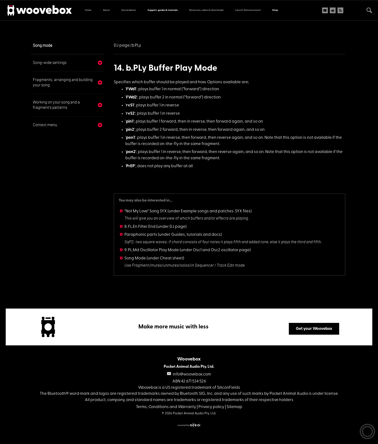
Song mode (42, 45)
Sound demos (128, 10)
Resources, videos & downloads (206, 10)
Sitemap (234, 407)
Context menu (45, 125)
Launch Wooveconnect (248, 10)
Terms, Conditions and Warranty (166, 407)
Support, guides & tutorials (163, 10)
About (106, 10)
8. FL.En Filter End (139, 227)
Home (88, 10)
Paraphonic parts (140, 235)
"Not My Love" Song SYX (145, 211)
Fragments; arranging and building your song (63, 82)
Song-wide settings (50, 63)
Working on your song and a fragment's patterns (56, 105)
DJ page (122, 45)
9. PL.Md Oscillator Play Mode (151, 250)
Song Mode (135, 258)
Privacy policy (211, 407)
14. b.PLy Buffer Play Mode (165, 68)
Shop (275, 10)
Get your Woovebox (314, 329)
